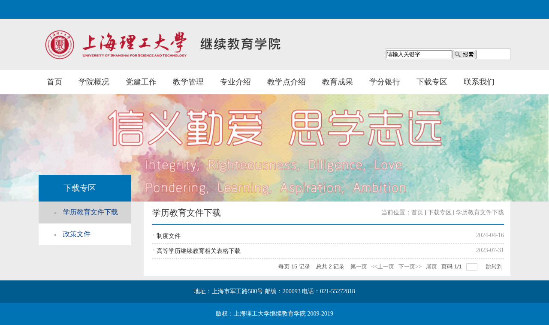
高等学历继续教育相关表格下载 (199, 251)
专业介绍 (235, 82)
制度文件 (169, 236)
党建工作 (141, 82)
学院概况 (93, 82)
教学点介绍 (286, 82)
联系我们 (479, 82)
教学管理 (188, 82)
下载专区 (431, 82)
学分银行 (384, 82)
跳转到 (495, 266)
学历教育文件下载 (480, 212)
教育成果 (337, 82)
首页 (54, 82)
